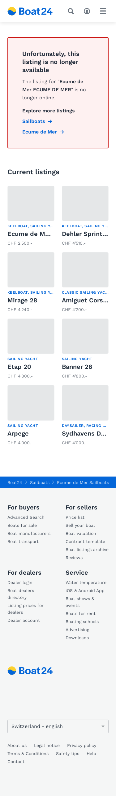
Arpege (18, 433)
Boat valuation (81, 533)
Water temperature (86, 582)
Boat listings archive (87, 549)
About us (17, 745)
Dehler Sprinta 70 (88, 233)
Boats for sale (22, 525)
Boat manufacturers (28, 533)
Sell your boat (80, 525)
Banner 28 (77, 366)
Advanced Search (26, 517)
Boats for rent (81, 613)
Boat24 (14, 482)
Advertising (77, 629)
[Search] (72, 11)
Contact (15, 761)
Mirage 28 (22, 300)
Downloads (77, 637)
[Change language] (58, 726)
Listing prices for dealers (25, 609)
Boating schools (82, 621)
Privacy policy (81, 745)
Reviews (74, 557)
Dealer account (23, 620)
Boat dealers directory (20, 594)
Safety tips (67, 753)
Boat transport (23, 541)
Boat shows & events (80, 602)
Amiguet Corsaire (88, 300)
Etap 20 (19, 366)
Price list (75, 517)
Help (91, 753)
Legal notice (47, 745)
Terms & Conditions (28, 753)
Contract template (85, 541)
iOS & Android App (85, 590)
